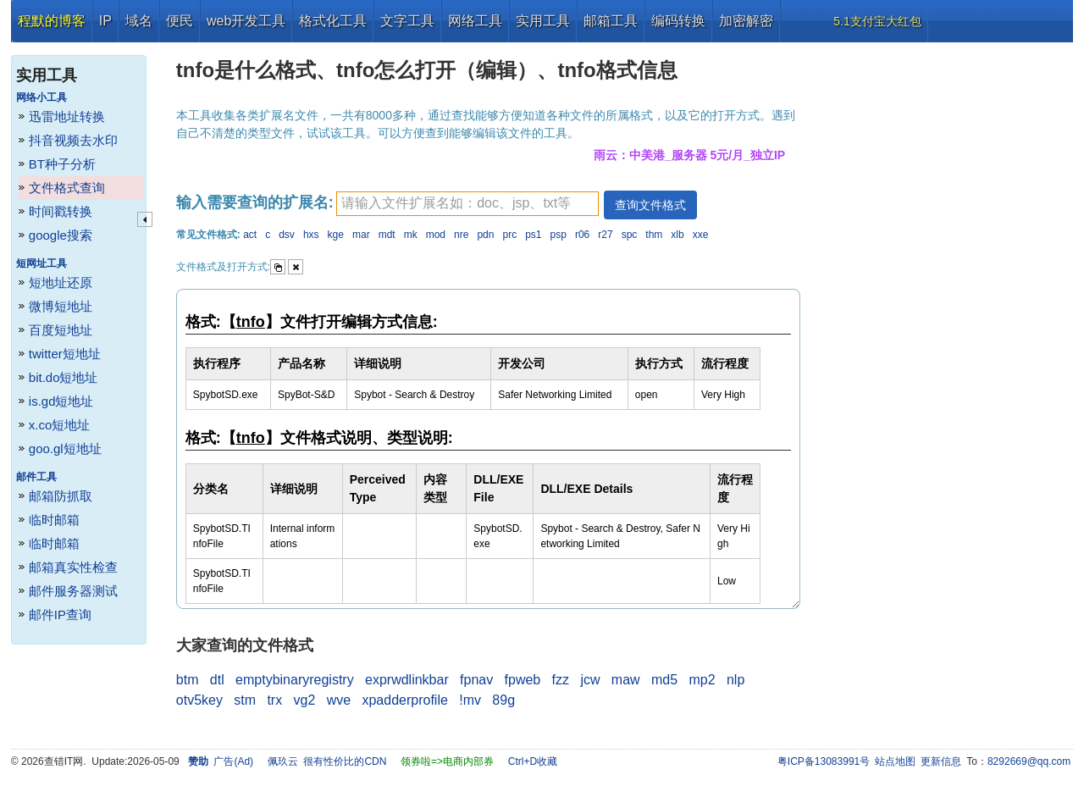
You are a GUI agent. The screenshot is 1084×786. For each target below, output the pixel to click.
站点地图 (895, 761)
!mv (470, 700)
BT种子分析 (62, 164)
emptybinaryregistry (294, 680)
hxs (311, 235)
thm (653, 235)
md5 (664, 680)
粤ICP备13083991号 (823, 761)
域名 (138, 21)
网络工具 (475, 21)
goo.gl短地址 (65, 448)
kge (336, 235)
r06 (582, 235)
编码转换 (678, 21)
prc (509, 235)
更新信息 (941, 761)
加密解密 (746, 21)
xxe (701, 235)
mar (361, 235)
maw (625, 680)
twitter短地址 (65, 353)
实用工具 (543, 21)
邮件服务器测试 (73, 591)
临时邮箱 (54, 519)
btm (187, 680)
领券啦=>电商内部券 (447, 761)
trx (274, 700)
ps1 (533, 235)
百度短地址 (60, 330)
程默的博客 (52, 21)
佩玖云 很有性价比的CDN (327, 761)
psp (558, 235)
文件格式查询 (67, 187)
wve (339, 700)
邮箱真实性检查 (73, 567)
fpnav (476, 680)
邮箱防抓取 (60, 496)
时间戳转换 (60, 211)
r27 (605, 235)
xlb (677, 235)
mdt (387, 235)
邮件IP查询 (60, 614)
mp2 (702, 680)
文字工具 (407, 21)
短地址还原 (60, 282)
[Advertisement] (944, 296)
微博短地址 (60, 306)
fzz (560, 680)
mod (435, 235)
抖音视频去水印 (73, 140)
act (250, 235)
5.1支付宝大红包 (877, 21)
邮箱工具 (610, 21)
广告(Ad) (233, 761)
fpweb (523, 680)
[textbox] (467, 203)
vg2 (305, 700)
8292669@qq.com (1028, 761)
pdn (485, 235)
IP (105, 21)
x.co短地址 (60, 425)
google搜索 (60, 235)
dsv (287, 235)
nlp (735, 680)
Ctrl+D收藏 (532, 761)
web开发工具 (246, 21)
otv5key (199, 700)
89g (503, 700)
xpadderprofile (404, 700)
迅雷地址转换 (67, 116)
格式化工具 (333, 21)
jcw (590, 680)
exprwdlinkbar (407, 680)
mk (411, 235)
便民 (179, 21)
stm (245, 700)
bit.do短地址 (63, 377)
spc (630, 235)
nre (461, 235)
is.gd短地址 (61, 401)
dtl (217, 680)
